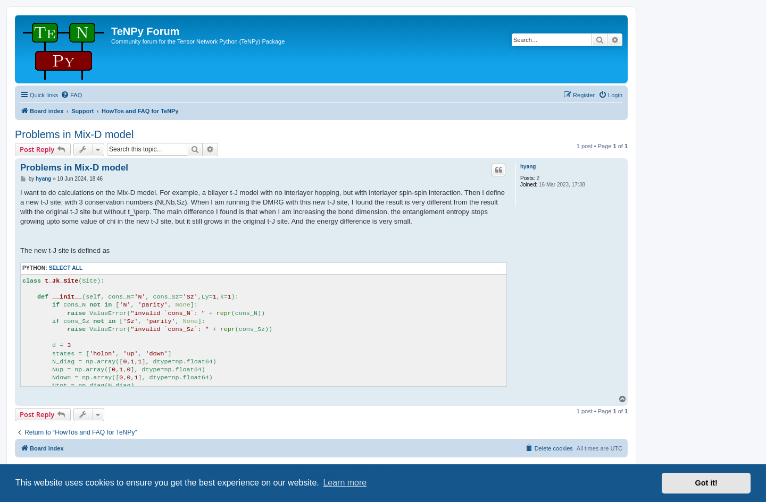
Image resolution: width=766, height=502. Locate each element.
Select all (66, 268)
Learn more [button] (345, 482)
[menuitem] (71, 95)
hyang (528, 166)
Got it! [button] (706, 483)
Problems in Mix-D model (74, 134)
